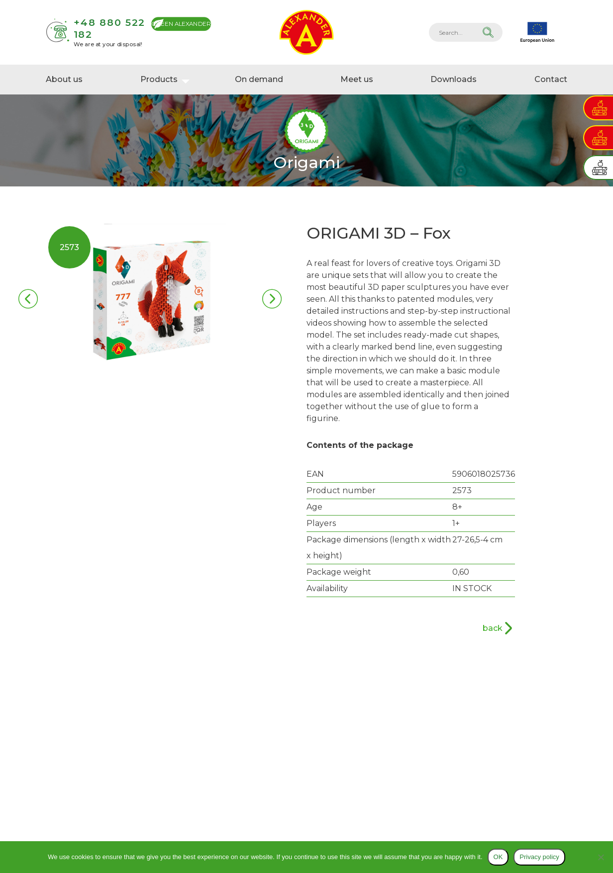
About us (64, 79)
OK (498, 857)
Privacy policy (539, 857)
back (493, 628)
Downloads (453, 79)
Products (159, 79)
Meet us (356, 79)
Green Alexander (181, 23)
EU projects (537, 32)
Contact (550, 79)
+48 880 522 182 (109, 28)
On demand (259, 79)
